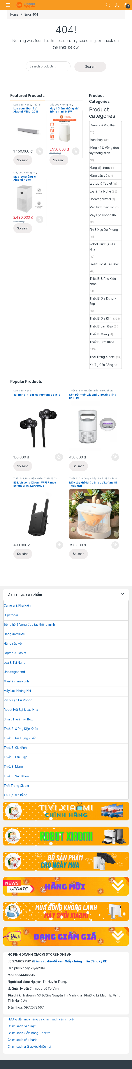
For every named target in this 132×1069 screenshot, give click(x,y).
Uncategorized (100, 199)
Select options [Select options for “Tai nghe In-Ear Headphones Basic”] (59, 457)
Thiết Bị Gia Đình (101, 318)
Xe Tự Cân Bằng (101, 365)
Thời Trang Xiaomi (102, 357)
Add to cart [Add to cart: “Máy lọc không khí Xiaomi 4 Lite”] (39, 219)
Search (108, 4)
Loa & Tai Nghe (22, 104)
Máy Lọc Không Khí (60, 104)
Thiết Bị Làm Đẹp (101, 326)
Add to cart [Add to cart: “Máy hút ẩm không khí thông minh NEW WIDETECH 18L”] (75, 151)
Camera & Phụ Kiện (103, 125)
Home (14, 14)
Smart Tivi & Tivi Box (104, 264)
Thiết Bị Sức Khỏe (102, 342)
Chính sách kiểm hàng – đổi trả (29, 1033)
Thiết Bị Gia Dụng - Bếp (103, 300)
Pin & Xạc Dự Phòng (104, 229)
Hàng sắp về (98, 175)
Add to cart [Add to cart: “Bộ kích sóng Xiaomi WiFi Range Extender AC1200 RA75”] (59, 545)
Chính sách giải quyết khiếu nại (29, 1046)
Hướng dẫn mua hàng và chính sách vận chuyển (41, 1019)
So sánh (22, 160)
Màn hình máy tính (102, 207)
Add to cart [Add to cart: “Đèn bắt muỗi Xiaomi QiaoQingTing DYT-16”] (115, 457)
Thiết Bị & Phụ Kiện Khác (103, 281)
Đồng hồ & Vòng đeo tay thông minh (104, 150)
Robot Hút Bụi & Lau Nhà (103, 246)
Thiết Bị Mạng (99, 334)
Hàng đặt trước (100, 167)
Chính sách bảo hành (22, 1040)
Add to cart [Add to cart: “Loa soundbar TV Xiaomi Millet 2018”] (39, 151)
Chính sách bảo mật (21, 1026)
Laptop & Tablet (101, 183)
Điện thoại (97, 140)
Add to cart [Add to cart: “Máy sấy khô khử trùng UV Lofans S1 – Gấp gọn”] (115, 545)
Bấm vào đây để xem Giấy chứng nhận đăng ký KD (70, 961)
